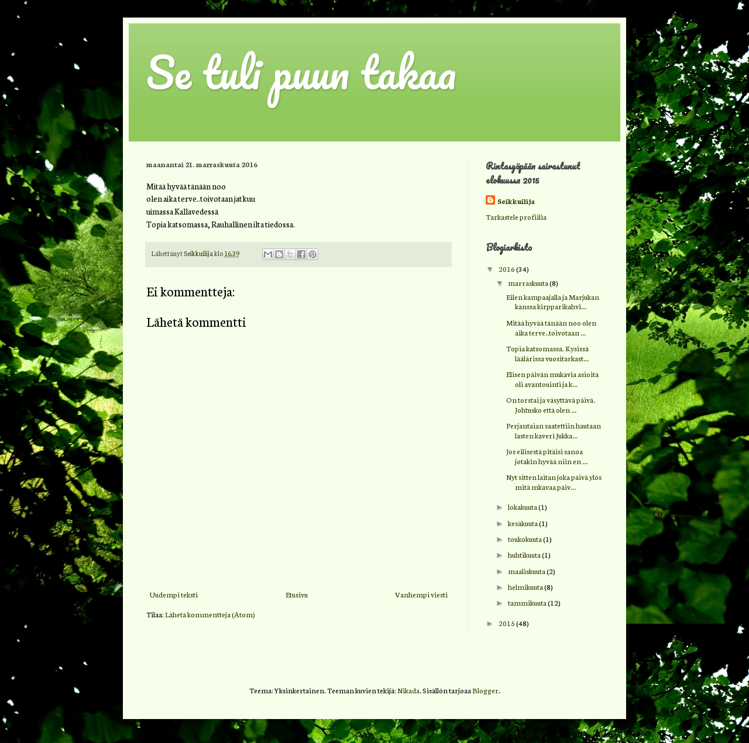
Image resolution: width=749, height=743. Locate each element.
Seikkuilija (516, 201)
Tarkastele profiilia (516, 217)
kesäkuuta (523, 523)
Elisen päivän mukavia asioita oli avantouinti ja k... (552, 379)
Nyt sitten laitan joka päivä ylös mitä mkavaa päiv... (554, 482)
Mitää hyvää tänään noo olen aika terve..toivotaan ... (551, 327)
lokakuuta (523, 507)
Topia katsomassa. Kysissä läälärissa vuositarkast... (547, 353)
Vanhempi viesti (421, 594)
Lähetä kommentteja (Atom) (210, 614)
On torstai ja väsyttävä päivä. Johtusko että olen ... (550, 404)
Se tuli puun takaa (301, 72)
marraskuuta (528, 283)
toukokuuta (525, 539)
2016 (507, 269)
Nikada (408, 690)
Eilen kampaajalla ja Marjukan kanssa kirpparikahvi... (552, 302)
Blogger (485, 690)
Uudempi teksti (173, 594)
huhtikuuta (525, 554)
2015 (507, 623)
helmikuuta (526, 587)
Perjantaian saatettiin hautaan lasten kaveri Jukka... (553, 430)
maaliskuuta (527, 571)
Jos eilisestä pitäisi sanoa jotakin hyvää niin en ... (546, 456)
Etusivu (297, 594)
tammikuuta (528, 602)
